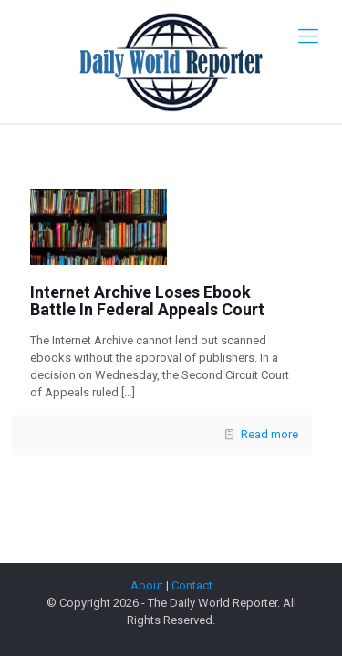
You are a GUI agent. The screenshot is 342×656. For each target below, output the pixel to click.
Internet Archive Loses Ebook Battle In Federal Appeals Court (147, 300)
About (146, 585)
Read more (269, 434)
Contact (191, 585)
